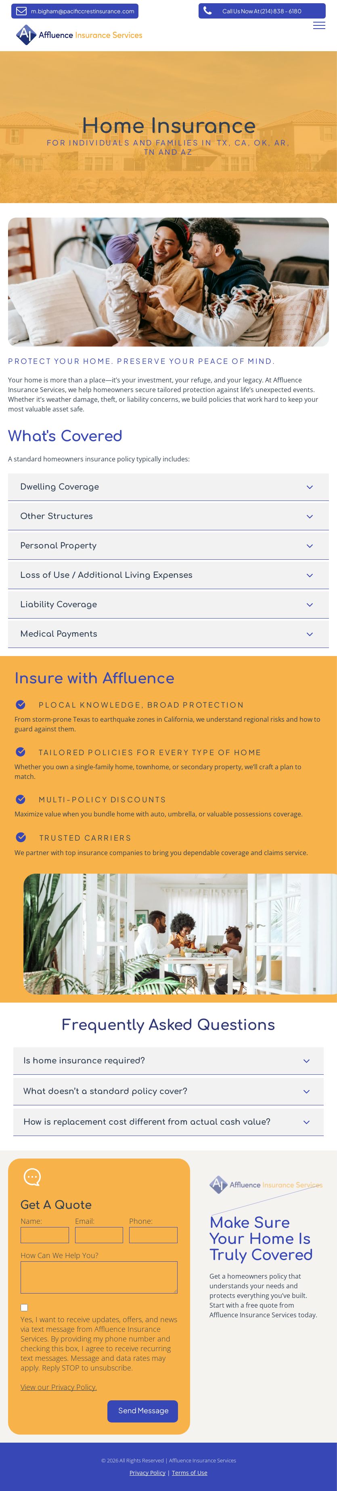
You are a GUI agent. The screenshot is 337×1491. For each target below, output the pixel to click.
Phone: (141, 1221)
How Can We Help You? (59, 1255)
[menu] (319, 25)
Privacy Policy (147, 1472)
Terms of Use (189, 1472)
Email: (84, 1221)
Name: (31, 1221)
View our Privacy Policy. (59, 1387)
